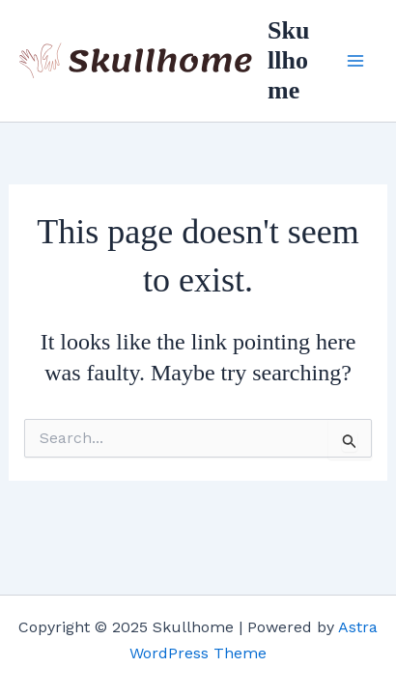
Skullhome (288, 60)
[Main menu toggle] (355, 61)
